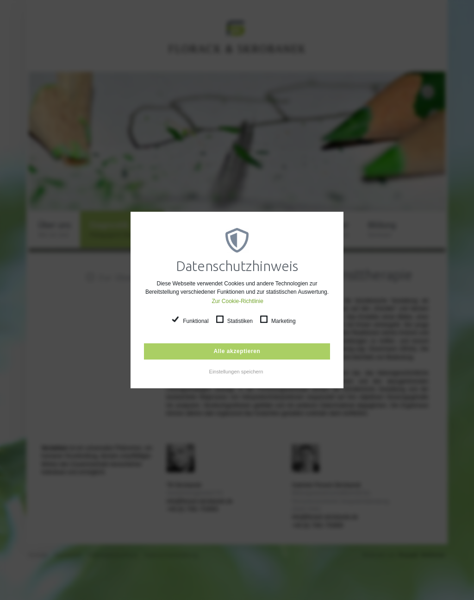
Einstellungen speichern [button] (236, 371)
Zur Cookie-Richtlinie (237, 301)
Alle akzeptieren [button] (237, 351)
